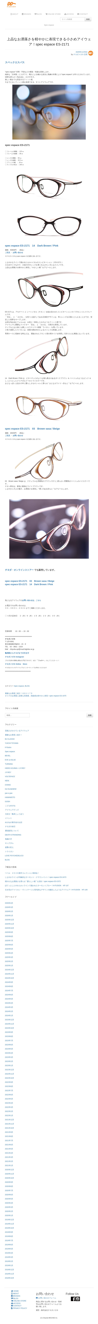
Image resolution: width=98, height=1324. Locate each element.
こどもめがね (10, 806)
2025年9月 (9, 932)
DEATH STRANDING (13, 835)
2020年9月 (9, 1182)
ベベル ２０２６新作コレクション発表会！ (22, 873)
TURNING (9, 764)
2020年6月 (9, 1195)
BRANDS (26, 14)
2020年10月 (9, 1178)
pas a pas (8, 793)
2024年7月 (9, 990)
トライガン (9, 851)
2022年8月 (9, 1086)
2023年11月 (9, 1024)
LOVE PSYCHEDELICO (14, 856)
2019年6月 (9, 1245)
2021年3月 (9, 1157)
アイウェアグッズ (12, 810)
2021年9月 (9, 1132)
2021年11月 (9, 1124)
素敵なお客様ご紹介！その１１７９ (18, 693)
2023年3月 (9, 1057)
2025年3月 (9, 957)
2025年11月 (9, 924)
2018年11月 (9, 1274)
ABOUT (14, 14)
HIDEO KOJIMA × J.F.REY (15, 768)
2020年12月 (9, 1170)
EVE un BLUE (10, 760)
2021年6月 (9, 1145)
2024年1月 (9, 1015)
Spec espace (19, 686)
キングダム (9, 843)
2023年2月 (9, 1061)
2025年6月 (9, 945)
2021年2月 (9, 1161)
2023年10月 (9, 1028)
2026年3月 (9, 907)
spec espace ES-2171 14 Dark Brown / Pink (31, 245)
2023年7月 (9, 1040)
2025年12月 (9, 920)
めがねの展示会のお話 (13, 822)
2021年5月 (9, 1149)
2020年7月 (9, 1190)
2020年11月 (9, 1174)
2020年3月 (9, 1207)
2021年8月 (9, 1136)
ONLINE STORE (53, 14)
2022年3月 (9, 1107)
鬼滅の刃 (8, 839)
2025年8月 (9, 936)
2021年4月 (9, 1153)
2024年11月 (9, 974)
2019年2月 (9, 1261)
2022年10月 (9, 1078)
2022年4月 (9, 1103)
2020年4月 (9, 1203)
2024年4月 (9, 1003)
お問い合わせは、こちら (31, 600)
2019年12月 (9, 1220)
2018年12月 (9, 1270)
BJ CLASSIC (10, 739)
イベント (8, 818)
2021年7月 (9, 1140)
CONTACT (82, 14)
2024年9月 (9, 982)
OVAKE (8, 785)
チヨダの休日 (10, 826)
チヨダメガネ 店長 (80, 54)
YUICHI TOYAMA (11, 743)
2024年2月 (9, 1011)
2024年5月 (9, 999)
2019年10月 (9, 1228)
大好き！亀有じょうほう (14, 814)
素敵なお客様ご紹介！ (13, 735)
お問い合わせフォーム (46, 1298)
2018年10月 (9, 1278)
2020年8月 (9, 1186)
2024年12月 (9, 970)
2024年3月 (9, 1007)
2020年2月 (9, 1211)
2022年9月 (9, 1082)
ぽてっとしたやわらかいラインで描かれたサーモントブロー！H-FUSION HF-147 (37, 886)
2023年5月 (9, 1049)
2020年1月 (9, 1215)
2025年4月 (9, 953)
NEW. (7, 781)
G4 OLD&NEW (10, 789)
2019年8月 (9, 1236)
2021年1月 (9, 1165)
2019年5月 (9, 1249)
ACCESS (69, 14)
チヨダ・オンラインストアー (19, 570)
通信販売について (12, 831)
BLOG (38, 14)
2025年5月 (9, 949)
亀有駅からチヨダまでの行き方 (17, 653)
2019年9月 (9, 1232)
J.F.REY (8, 772)
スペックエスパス (15, 62)
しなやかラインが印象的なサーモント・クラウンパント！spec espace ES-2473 (35, 877)
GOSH (7, 801)
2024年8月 (9, 986)
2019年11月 (9, 1224)
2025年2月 (9, 961)
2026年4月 (9, 903)
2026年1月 (9, 916)
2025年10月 (9, 928)
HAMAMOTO (10, 797)
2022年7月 (9, 1090)
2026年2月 (9, 911)
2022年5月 (9, 1099)
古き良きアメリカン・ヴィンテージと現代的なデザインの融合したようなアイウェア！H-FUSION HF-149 (46, 890)
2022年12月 (9, 1070)
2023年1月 (9, 1065)
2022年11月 (9, 1074)
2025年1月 (9, 966)
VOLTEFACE (10, 776)
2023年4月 (9, 1053)
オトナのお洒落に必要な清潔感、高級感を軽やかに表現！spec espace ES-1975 (35, 696)
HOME (15, 1291)
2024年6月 (9, 995)
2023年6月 (9, 1045)
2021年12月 (9, 1120)
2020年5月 (9, 1199)
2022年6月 (9, 1095)
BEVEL (8, 756)
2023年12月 (9, 1020)
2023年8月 (9, 1036)
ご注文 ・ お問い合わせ (14, 252)
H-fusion (8, 747)
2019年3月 (9, 1257)
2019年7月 (9, 1240)
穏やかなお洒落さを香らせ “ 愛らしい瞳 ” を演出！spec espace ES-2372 (33, 881)
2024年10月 (9, 978)
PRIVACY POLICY (19, 1308)
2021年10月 (9, 1128)
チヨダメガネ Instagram (14, 657)
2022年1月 (9, 1115)
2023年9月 (9, 1032)
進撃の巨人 (9, 847)
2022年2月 (9, 1111)
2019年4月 (9, 1253)
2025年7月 (9, 941)
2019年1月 (9, 1265)
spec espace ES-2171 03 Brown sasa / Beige (32, 428)
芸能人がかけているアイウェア (17, 731)
